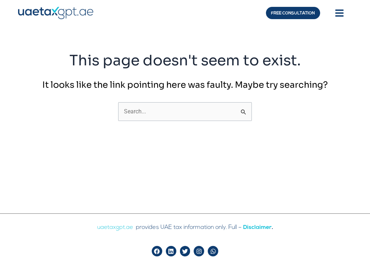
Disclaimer (258, 227)
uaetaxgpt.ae (116, 227)
